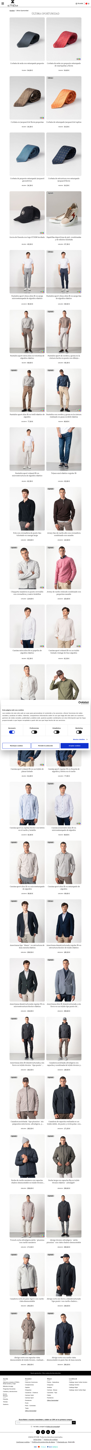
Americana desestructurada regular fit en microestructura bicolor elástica (27, 1005)
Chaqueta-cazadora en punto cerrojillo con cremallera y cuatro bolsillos (27, 592)
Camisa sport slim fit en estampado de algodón (64, 887)
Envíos (5, 1394)
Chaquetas (28, 1390)
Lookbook (73, 1378)
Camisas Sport (29, 1398)
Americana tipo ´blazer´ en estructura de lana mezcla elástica (27, 946)
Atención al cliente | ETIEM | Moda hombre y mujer (11, 1382)
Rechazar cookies (16, 746)
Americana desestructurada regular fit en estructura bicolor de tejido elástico (63, 946)
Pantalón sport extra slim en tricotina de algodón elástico (27, 356)
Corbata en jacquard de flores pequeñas (27, 122)
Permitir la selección (45, 746)
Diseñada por (66, 1442)
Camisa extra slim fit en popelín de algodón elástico (27, 651)
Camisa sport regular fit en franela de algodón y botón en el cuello (64, 770)
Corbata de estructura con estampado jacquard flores (63, 179)
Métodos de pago (8, 1386)
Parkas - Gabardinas (53, 1382)
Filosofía (5, 1399)
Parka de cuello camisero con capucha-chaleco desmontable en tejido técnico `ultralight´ (27, 1182)
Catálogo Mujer (73, 1387)
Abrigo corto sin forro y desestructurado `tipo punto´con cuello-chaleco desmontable (64, 1301)
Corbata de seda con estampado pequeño (27, 63)
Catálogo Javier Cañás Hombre (78, 1382)
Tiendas (5, 1402)
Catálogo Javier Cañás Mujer (77, 1390)
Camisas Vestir (29, 1395)
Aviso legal (37, 1439)
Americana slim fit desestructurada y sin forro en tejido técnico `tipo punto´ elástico (27, 1065)
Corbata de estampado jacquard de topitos (63, 122)
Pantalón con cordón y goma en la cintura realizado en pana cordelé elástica (63, 415)
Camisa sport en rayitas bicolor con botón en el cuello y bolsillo (27, 828)
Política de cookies (51, 1439)
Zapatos (27, 1387)
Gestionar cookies (23, 1442)
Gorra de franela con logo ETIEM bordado (27, 237)
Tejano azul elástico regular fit (64, 473)
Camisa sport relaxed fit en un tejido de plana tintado (27, 770)
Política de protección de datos (43, 1442)
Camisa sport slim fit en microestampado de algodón (27, 887)
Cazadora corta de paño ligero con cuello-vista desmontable (27, 1299)
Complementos (29, 1385)
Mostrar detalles (79, 739)
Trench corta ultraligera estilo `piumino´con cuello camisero (27, 1241)
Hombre (12, 10)
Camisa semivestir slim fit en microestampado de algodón (63, 828)
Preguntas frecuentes (9, 1389)
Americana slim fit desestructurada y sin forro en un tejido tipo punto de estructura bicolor (64, 1006)
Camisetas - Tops (52, 1392)
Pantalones (28, 1400)
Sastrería (5, 1404)
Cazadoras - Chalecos (31, 1392)
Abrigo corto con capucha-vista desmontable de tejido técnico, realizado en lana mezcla (27, 1360)
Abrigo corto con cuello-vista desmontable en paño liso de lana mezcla (64, 1358)
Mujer (49, 1378)
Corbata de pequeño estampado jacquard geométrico (27, 179)
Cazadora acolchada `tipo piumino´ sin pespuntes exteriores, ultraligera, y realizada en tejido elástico (27, 1124)
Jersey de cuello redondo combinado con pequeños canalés (64, 592)
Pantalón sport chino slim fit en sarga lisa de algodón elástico (63, 297)
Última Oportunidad (30, 1411)
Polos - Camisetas (30, 1405)
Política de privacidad (53, 1426)
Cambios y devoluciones (10, 1391)
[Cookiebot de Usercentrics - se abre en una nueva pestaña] (80, 702)
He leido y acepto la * (46, 1426)
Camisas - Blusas (52, 1390)
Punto (26, 1403)
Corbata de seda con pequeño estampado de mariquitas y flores (64, 64)
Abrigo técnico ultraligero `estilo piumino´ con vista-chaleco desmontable (64, 1241)
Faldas (49, 1395)
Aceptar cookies (74, 746)
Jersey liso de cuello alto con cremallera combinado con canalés (64, 534)
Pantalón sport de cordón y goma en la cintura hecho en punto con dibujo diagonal (64, 358)
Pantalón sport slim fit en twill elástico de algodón (27, 415)
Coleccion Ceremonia (31, 1382)
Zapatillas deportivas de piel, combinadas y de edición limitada (63, 238)
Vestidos (49, 1387)
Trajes (27, 1408)
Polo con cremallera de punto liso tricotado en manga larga (27, 534)
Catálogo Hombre (74, 1385)
